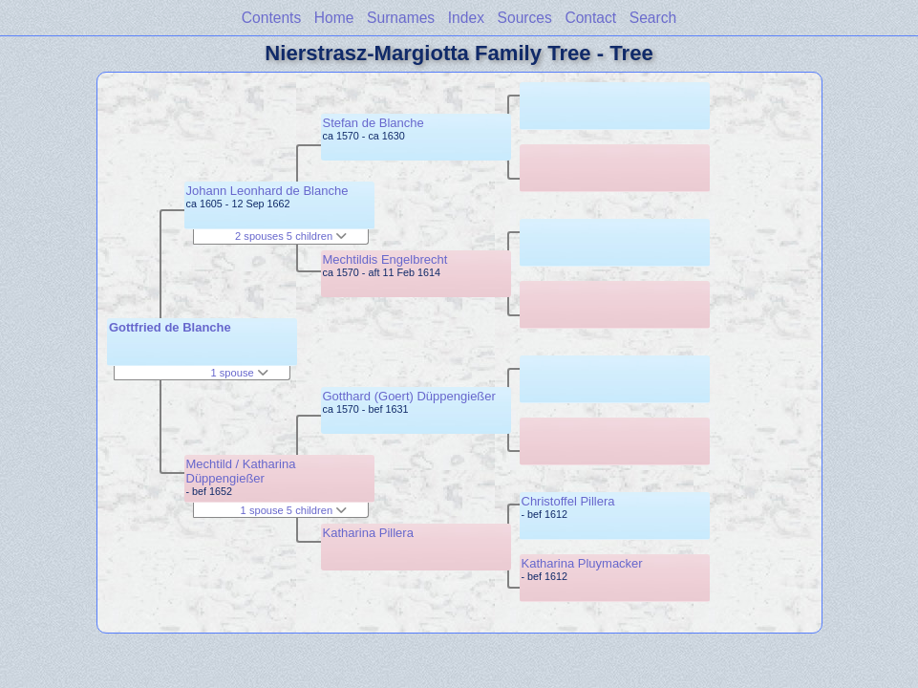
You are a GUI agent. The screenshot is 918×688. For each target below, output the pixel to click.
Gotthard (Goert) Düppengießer (409, 396)
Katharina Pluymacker (582, 563)
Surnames (401, 18)
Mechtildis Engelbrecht (385, 259)
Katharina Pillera (368, 533)
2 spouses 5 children (291, 236)
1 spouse (238, 372)
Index (466, 18)
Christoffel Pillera (568, 501)
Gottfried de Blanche (170, 327)
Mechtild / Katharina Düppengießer (241, 471)
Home (334, 18)
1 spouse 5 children (294, 510)
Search (653, 18)
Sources (525, 18)
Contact (590, 18)
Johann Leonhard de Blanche (267, 190)
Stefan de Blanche (373, 123)
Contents (271, 18)
